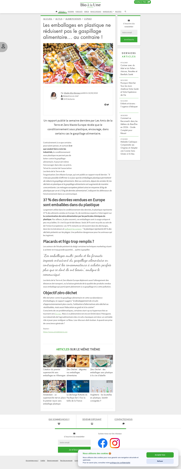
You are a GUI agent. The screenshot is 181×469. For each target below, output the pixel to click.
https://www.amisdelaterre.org (57, 335)
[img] (105, 104)
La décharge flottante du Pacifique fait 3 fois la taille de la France (77, 402)
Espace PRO (142, 2)
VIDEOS (86, 11)
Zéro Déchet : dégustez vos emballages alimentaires (77, 375)
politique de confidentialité (120, 463)
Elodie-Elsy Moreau (73, 92)
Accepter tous (160, 455)
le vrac (60, 316)
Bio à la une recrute (66, 466)
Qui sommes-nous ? (32, 466)
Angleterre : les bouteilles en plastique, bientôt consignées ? (101, 402)
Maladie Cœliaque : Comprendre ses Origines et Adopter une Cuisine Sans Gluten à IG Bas (128, 148)
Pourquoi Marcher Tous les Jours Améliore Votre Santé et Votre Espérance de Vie (127, 90)
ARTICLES (62, 11)
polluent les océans (92, 228)
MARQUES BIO (107, 11)
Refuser (160, 461)
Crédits (42, 466)
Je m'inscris (128, 40)
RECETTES (118, 11)
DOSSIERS (71, 11)
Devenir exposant (52, 466)
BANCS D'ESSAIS (95, 11)
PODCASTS (79, 11)
